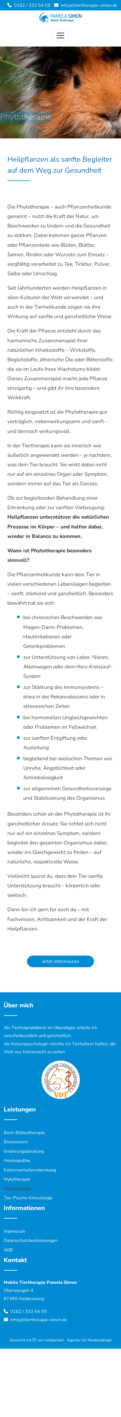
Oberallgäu (64, 1027)
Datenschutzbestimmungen (31, 1240)
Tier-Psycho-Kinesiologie (28, 1198)
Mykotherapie (17, 1179)
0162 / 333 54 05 (32, 5)
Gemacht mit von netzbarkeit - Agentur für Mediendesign (60, 1340)
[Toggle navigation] (60, 35)
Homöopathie (17, 1160)
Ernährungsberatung (24, 1151)
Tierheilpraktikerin (28, 1027)
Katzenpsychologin (29, 1044)
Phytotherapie (17, 1189)
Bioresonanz (16, 1142)
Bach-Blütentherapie (24, 1132)
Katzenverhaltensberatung (30, 1170)
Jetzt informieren (60, 961)
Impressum (14, 1231)
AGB (8, 1250)
